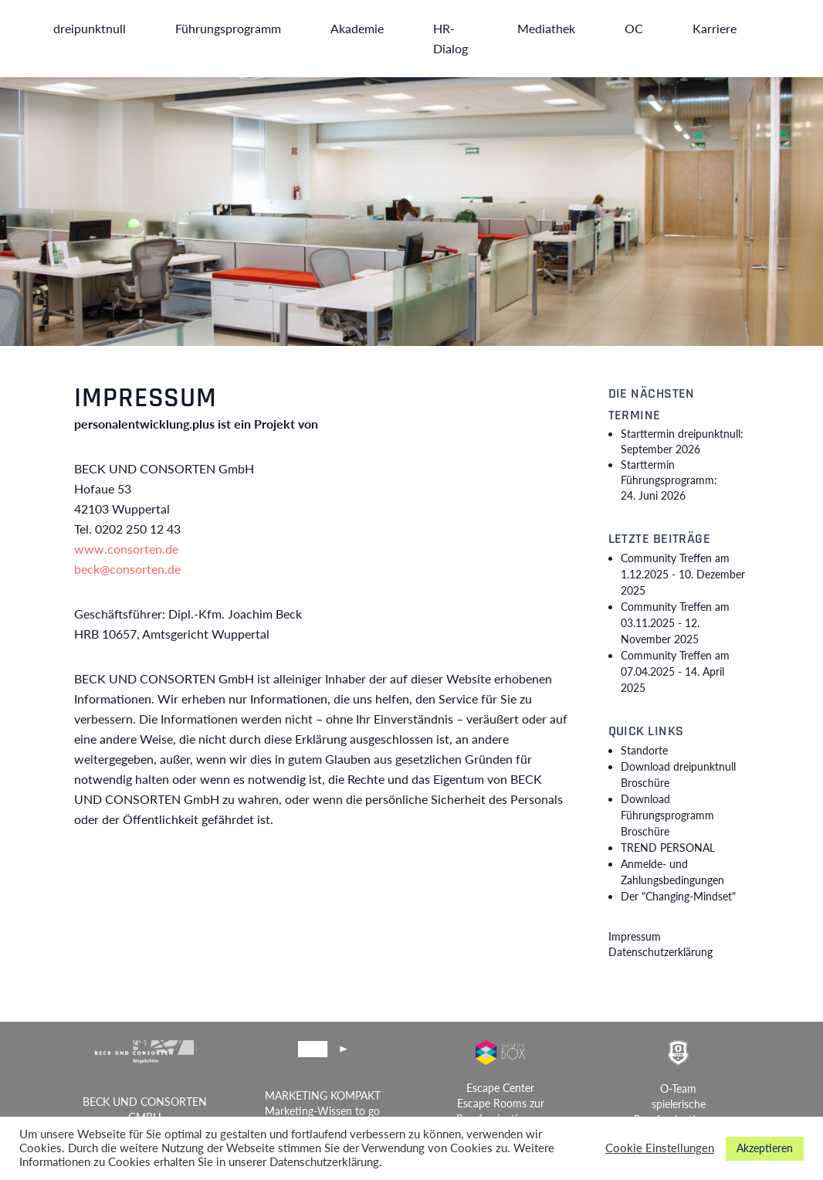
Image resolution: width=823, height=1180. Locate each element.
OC (634, 28)
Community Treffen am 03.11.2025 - (675, 623)
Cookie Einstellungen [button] (659, 1148)
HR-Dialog (450, 38)
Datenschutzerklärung (660, 951)
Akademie (357, 28)
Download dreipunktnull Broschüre (678, 774)
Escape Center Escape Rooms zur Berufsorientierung (500, 1103)
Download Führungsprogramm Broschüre (667, 815)
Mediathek (546, 28)
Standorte (644, 750)
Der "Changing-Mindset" (678, 896)
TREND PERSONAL (668, 847)
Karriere (715, 28)
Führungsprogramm (228, 28)
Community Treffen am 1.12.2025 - (683, 574)
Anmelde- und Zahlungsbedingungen (672, 872)
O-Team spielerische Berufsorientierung (678, 1104)
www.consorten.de (126, 548)
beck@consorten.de (127, 568)
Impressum (634, 936)
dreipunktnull (89, 28)
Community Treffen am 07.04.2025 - (675, 671)
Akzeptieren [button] (765, 1148)
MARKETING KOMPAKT (323, 1095)
